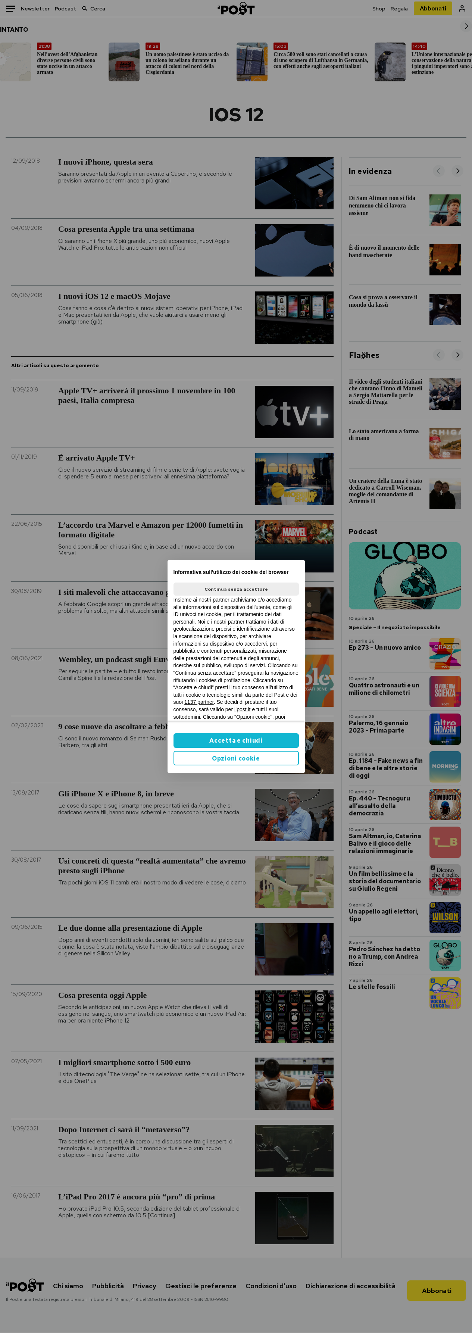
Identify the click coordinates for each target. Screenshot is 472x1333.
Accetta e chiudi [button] (235, 740)
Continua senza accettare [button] (236, 589)
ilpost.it (242, 709)
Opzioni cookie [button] (236, 758)
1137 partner (199, 702)
